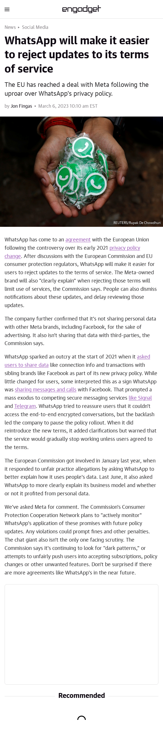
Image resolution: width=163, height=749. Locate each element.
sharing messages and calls (45, 389)
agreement (78, 240)
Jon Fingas (21, 106)
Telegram (25, 406)
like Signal (140, 398)
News (10, 27)
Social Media (35, 27)
